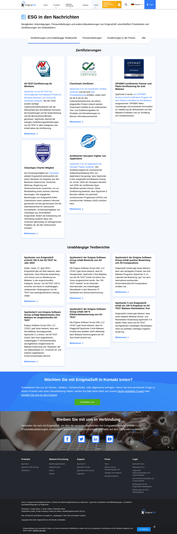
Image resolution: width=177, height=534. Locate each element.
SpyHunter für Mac (83, 467)
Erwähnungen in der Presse (121, 38)
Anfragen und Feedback (113, 473)
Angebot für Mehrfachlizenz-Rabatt (108, 4)
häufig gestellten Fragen (130, 391)
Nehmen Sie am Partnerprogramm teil (112, 468)
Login (151, 4)
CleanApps (54, 173)
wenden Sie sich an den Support (39, 395)
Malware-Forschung (69, 5)
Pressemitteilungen (92, 38)
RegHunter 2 (25, 470)
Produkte (57, 5)
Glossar (52, 474)
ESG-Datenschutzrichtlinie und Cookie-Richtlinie (143, 480)
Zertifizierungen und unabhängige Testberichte (54, 38)
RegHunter (81, 474)
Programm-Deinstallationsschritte (39, 502)
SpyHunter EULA (138, 464)
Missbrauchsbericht (111, 476)
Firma (96, 5)
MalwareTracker (54, 467)
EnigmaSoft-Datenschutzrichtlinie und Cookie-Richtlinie (141, 473)
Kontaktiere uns (87, 402)
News (107, 464)
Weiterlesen (30, 134)
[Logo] (28, 4)
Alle (144, 38)
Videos (51, 470)
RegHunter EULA (138, 467)
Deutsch (136, 5)
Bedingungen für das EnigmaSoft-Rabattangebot (141, 485)
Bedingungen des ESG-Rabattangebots (140, 491)
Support (85, 5)
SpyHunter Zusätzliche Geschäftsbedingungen (106, 502)
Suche (126, 4)
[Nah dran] (154, 526)
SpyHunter (25, 464)
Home (45, 5)
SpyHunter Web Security (30, 467)
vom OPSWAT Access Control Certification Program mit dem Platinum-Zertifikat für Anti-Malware (133, 97)
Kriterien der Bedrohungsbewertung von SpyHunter (70, 502)
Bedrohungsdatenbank (57, 464)
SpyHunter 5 (81, 464)
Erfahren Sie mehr (39, 530)
